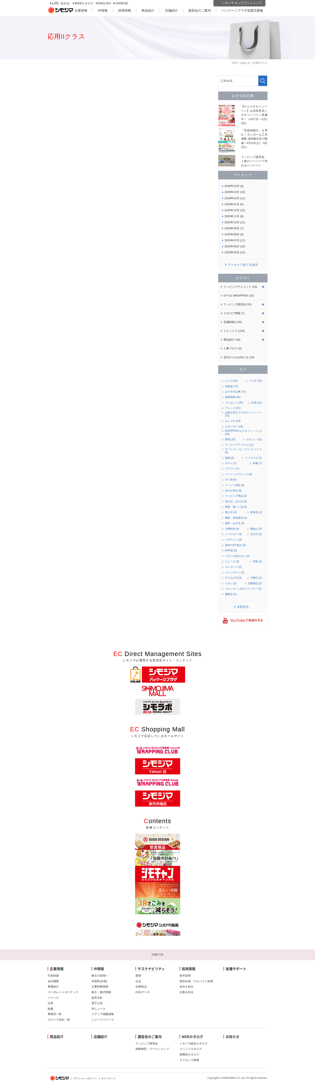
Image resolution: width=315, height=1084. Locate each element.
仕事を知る (186, 992)
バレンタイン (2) (234, 572)
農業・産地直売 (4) (236, 517)
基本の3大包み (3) (235, 545)
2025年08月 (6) (234, 234)
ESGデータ (142, 992)
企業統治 (141, 986)
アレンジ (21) (233, 408)
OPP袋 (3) (231, 550)
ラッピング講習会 (146, 1043)
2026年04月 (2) (234, 186)
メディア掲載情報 (102, 1014)
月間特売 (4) (232, 528)
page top (157, 954)
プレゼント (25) (234, 402)
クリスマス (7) (253, 457)
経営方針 (97, 997)
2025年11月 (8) (234, 216)
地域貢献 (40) (233, 397)
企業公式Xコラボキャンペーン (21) (243, 414)
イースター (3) (233, 534)
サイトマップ (108, 1078)
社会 (138, 981)
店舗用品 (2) (255, 583)
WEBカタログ (84, 3)
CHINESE (121, 3)
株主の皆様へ (99, 975)
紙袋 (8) (229, 457)
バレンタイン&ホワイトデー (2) (243, 588)
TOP (234, 62)
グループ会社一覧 (59, 1019)
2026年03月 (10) (235, 192)
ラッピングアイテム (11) (239, 444)
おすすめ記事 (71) (235, 391)
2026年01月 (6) (234, 204)
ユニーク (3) (232, 561)
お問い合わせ (61, 3)
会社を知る (186, 986)
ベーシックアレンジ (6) (238, 474)
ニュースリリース (102, 1019)
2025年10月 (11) (235, 222)
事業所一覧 (55, 1014)
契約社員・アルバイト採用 (196, 981)
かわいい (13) (254, 439)
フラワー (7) (232, 468)
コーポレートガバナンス (63, 992)
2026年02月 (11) (235, 198)
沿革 (50, 1003)
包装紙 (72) (231, 386)
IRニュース (98, 1008)
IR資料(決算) (99, 981)
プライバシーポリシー (85, 1078)
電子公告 (97, 1003)
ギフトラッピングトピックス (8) (243, 451)
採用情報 (124, 10)
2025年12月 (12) (235, 210)
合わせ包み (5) (233, 490)
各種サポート (236, 968)
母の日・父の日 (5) (236, 501)
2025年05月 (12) (235, 252)
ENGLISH (104, 3)
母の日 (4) (231, 512)
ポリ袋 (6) (231, 479)
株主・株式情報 (101, 992)
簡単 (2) (257, 561)
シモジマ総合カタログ (193, 1043)
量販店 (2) (231, 594)
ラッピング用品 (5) (236, 495)
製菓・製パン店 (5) (236, 506)
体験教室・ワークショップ (152, 1048)
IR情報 (103, 10)
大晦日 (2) (256, 577)
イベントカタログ (191, 1048)
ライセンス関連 (189, 1060)
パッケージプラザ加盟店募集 (242, 10)
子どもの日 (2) (233, 577)
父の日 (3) (256, 534)
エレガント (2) (233, 566)
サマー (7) (231, 463)
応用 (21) (256, 402)
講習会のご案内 (199, 10)
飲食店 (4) (256, 512)
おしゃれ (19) (233, 420)
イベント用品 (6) (234, 485)
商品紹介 (148, 10)
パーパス (53, 997)
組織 (50, 1008)
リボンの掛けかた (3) (237, 556)
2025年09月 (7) (234, 228)
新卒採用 (185, 975)
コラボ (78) (255, 380)
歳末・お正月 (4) (234, 523)
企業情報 (81, 10)
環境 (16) (230, 439)
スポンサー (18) (234, 426)
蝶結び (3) (256, 528)
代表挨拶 (53, 975)
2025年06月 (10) (235, 246)
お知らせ (245, 62)
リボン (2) (231, 583)
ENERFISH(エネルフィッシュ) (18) (243, 432)
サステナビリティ (151, 968)
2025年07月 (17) (235, 240)
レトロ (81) (231, 380)
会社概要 (53, 981)
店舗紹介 (171, 10)
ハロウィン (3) (233, 539)
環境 (138, 975)
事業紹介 (53, 986)
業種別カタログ (189, 1054)
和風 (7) (257, 463)
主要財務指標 (99, 986)
